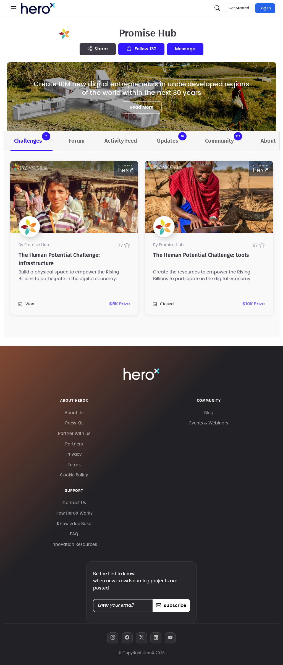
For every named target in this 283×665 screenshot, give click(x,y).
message (185, 49)
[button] (13, 8)
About (268, 141)
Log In (265, 8)
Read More (141, 107)
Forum (77, 141)
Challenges (32, 138)
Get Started (239, 8)
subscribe (171, 605)
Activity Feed (120, 141)
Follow (141, 48)
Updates (172, 138)
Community (223, 138)
